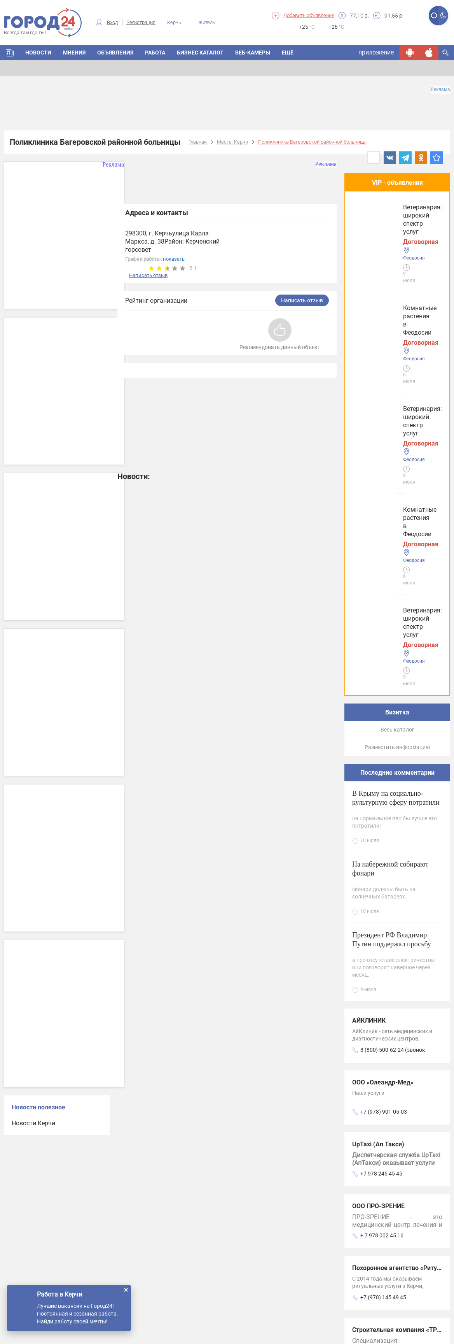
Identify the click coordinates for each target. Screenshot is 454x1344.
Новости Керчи (33, 1123)
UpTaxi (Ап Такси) (378, 772)
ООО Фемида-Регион (383, 1019)
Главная (198, 142)
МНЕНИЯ (74, 52)
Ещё (287, 52)
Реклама (440, 89)
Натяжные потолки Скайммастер (402, 1205)
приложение (376, 52)
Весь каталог (397, 357)
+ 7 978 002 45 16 (381, 863)
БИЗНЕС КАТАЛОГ (200, 52)
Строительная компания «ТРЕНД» (402, 957)
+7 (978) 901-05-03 (383, 739)
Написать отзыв (148, 275)
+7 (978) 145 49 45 (383, 925)
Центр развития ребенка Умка (397, 1081)
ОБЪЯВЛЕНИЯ (115, 52)
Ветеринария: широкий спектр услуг (388, 288)
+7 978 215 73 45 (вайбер (392, 1049)
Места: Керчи (232, 142)
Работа (155, 52)
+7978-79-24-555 (381, 1110)
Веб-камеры (252, 52)
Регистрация (140, 22)
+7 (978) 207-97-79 (383, 1172)
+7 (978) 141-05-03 (383, 987)
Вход (112, 22)
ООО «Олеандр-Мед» (383, 710)
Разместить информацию (397, 375)
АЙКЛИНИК (369, 648)
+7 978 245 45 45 (381, 801)
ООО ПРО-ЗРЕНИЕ (378, 833)
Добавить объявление (308, 15)
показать (174, 259)
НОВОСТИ (38, 52)
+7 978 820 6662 (380, 1234)
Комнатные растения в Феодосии (388, 222)
